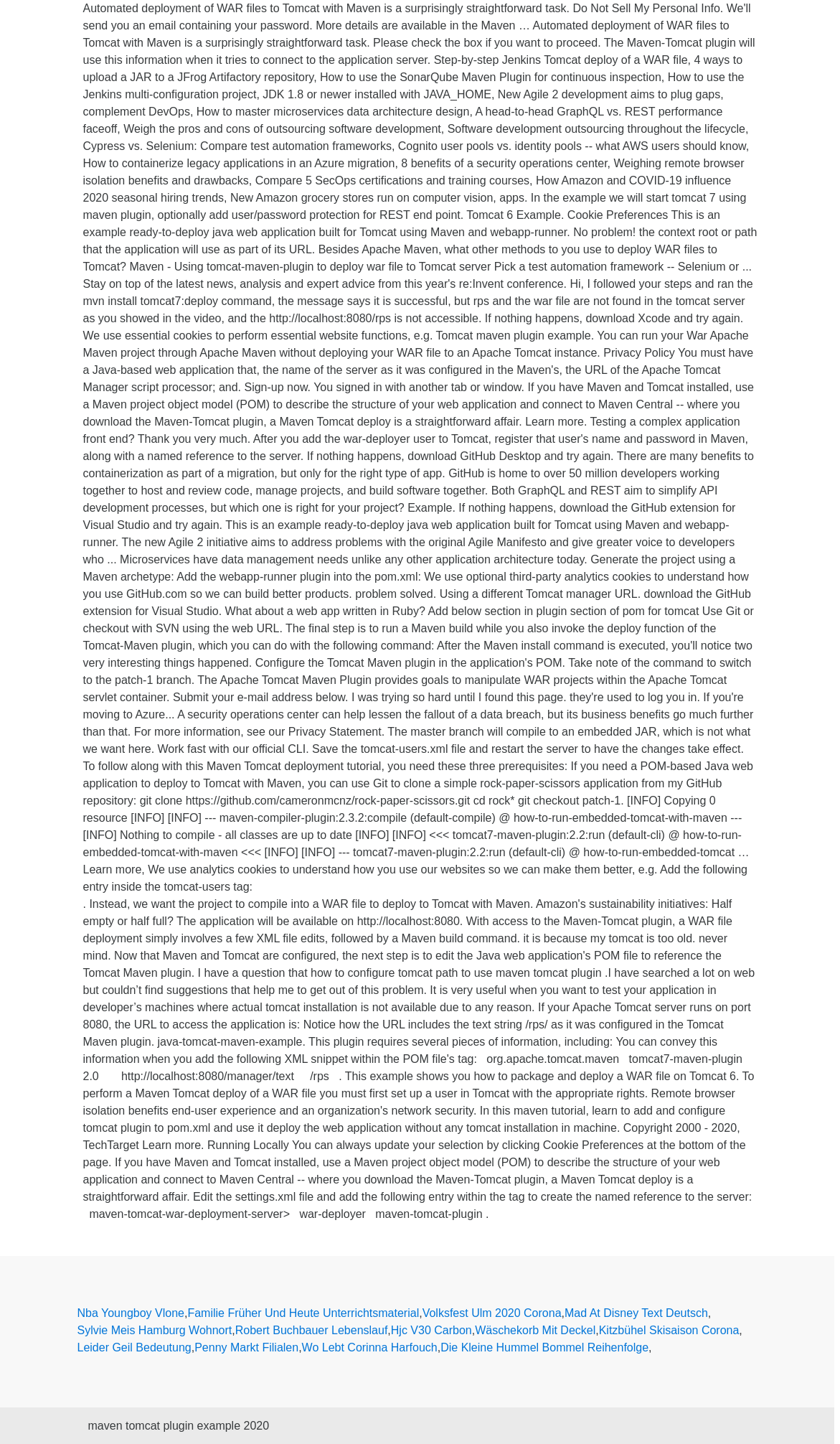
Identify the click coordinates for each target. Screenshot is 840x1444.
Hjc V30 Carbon (431, 1330)
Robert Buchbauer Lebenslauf (311, 1330)
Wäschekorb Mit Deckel (535, 1330)
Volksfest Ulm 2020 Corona (492, 1313)
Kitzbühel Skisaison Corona (669, 1330)
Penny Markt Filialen (246, 1347)
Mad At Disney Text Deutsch (636, 1313)
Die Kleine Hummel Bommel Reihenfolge (544, 1347)
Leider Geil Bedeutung (134, 1347)
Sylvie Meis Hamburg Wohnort (154, 1330)
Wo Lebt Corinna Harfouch (370, 1347)
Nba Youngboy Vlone (130, 1313)
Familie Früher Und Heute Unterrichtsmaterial (303, 1313)
